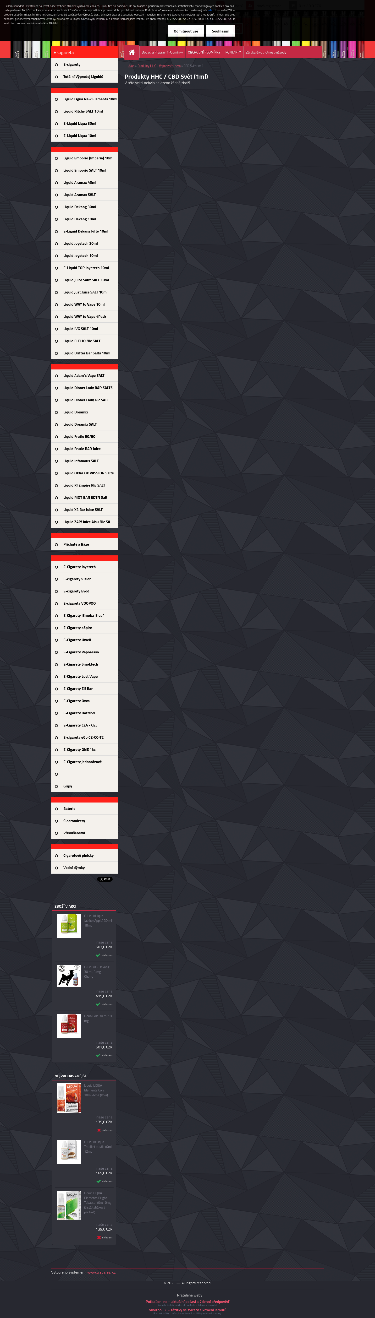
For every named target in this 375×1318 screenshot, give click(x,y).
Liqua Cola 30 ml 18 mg (98, 1018)
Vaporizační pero (170, 65)
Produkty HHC (147, 65)
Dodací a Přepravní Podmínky (162, 52)
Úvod (131, 65)
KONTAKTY (233, 52)
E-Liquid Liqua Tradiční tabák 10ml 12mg (98, 1146)
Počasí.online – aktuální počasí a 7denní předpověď (187, 1301)
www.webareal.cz (101, 1272)
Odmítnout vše (186, 31)
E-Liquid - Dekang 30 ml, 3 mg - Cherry (96, 972)
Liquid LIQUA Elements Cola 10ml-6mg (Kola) (96, 1090)
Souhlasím (220, 31)
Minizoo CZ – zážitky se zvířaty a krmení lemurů (187, 1310)
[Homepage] (133, 52)
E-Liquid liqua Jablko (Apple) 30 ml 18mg (98, 920)
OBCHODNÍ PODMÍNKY (204, 52)
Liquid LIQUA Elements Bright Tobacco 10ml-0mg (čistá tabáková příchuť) (97, 1203)
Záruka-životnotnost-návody (266, 52)
